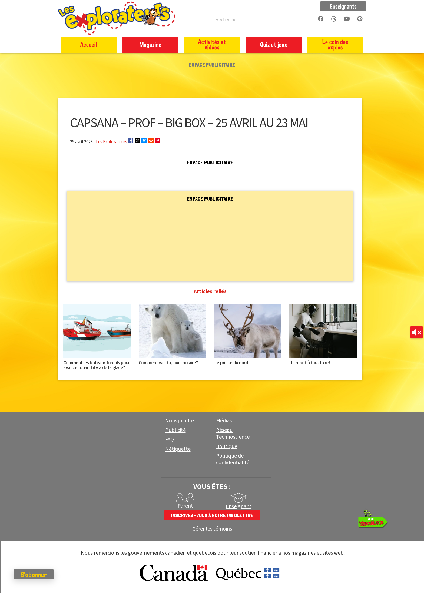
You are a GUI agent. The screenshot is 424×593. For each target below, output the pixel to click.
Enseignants (343, 6)
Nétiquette (178, 449)
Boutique (226, 446)
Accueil (88, 44)
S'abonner (34, 575)
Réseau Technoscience (233, 433)
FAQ (169, 439)
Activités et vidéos (212, 44)
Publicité (175, 430)
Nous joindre (179, 421)
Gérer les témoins (212, 529)
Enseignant (238, 506)
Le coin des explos (335, 44)
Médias (224, 421)
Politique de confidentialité (232, 459)
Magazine (150, 44)
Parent (185, 506)
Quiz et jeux (273, 44)
